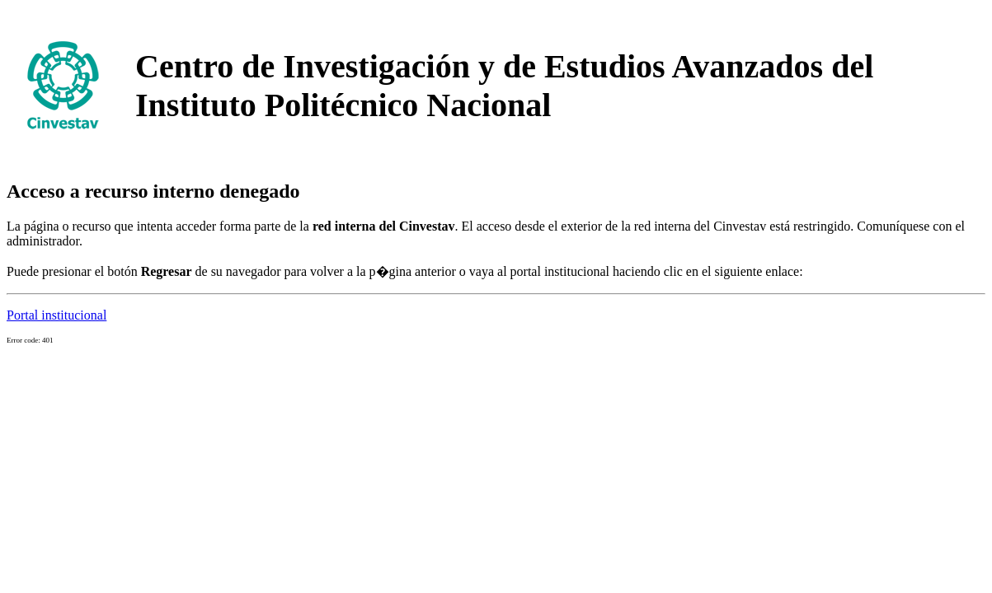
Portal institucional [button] (56, 315)
